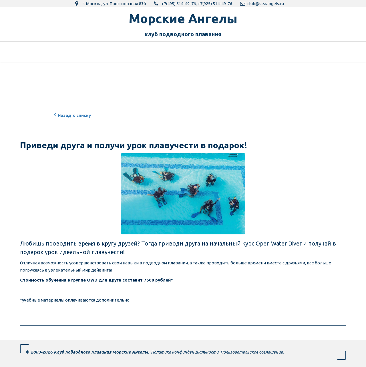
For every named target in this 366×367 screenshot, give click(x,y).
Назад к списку (71, 115)
